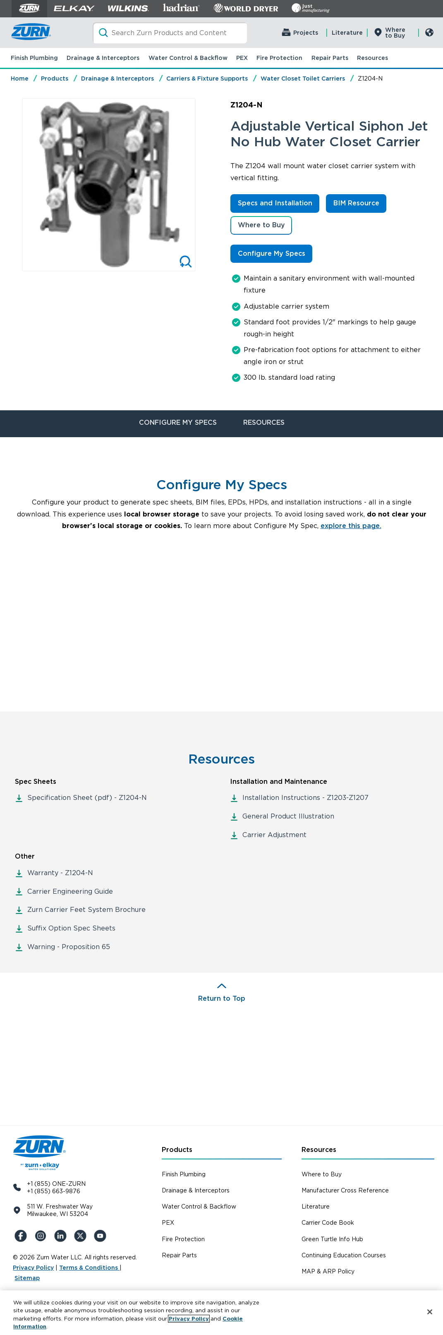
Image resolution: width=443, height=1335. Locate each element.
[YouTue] (100, 1236)
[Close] (430, 1312)
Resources (372, 58)
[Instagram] (41, 1236)
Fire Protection (279, 58)
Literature (347, 32)
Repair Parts (329, 58)
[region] (221, 1312)
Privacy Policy (33, 1267)
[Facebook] (21, 1236)
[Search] (169, 33)
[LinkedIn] (61, 1236)
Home (20, 78)
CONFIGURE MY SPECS (178, 422)
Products (54, 78)
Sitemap (27, 1278)
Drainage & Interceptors (103, 58)
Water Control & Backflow (187, 58)
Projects (305, 32)
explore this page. (351, 526)
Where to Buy (395, 32)
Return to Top (221, 998)
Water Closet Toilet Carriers (303, 78)
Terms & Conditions (89, 1267)
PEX (242, 58)
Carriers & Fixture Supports (207, 78)
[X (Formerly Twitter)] (80, 1236)
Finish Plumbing (34, 58)
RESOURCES (264, 422)
